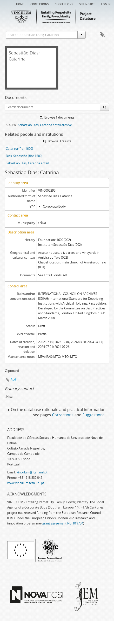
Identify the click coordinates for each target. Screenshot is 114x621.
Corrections (39, 3)
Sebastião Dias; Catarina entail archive (45, 125)
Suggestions (64, 3)
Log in (106, 3)
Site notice (87, 3)
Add (13, 379)
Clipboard (102, 35)
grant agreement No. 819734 (62, 523)
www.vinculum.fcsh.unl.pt (25, 483)
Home (20, 3)
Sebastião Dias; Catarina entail (27, 163)
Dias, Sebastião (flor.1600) (24, 156)
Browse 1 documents (57, 117)
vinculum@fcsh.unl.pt (31, 472)
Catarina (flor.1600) (19, 148)
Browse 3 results (57, 141)
